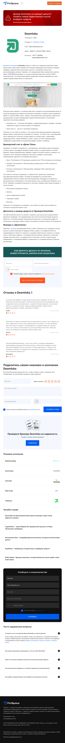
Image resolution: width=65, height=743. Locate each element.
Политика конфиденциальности (12, 738)
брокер (13, 228)
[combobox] (7, 269)
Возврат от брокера (50, 3)
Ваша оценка (38, 381)
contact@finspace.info (9, 720)
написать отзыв (38, 42)
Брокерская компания (10, 65)
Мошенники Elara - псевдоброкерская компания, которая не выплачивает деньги (28, 540)
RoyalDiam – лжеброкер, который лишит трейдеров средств (28, 550)
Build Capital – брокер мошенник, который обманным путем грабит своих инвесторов (30, 560)
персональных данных (47, 274)
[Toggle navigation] (59, 4)
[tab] (32, 649)
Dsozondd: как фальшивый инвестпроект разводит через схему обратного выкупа (29, 518)
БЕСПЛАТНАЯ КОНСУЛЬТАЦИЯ (32, 280)
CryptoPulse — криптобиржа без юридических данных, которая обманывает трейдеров (29, 529)
